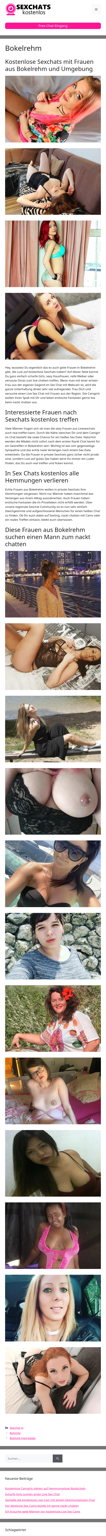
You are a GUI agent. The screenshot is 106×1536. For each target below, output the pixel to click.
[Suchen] (57, 1459)
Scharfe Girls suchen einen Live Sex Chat (32, 1494)
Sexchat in (16, 1428)
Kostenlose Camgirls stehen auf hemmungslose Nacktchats (45, 1488)
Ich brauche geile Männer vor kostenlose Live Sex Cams (42, 1511)
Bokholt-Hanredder (23, 1438)
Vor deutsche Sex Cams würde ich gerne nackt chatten (42, 1506)
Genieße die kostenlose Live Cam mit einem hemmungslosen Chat (50, 1500)
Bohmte (15, 1433)
